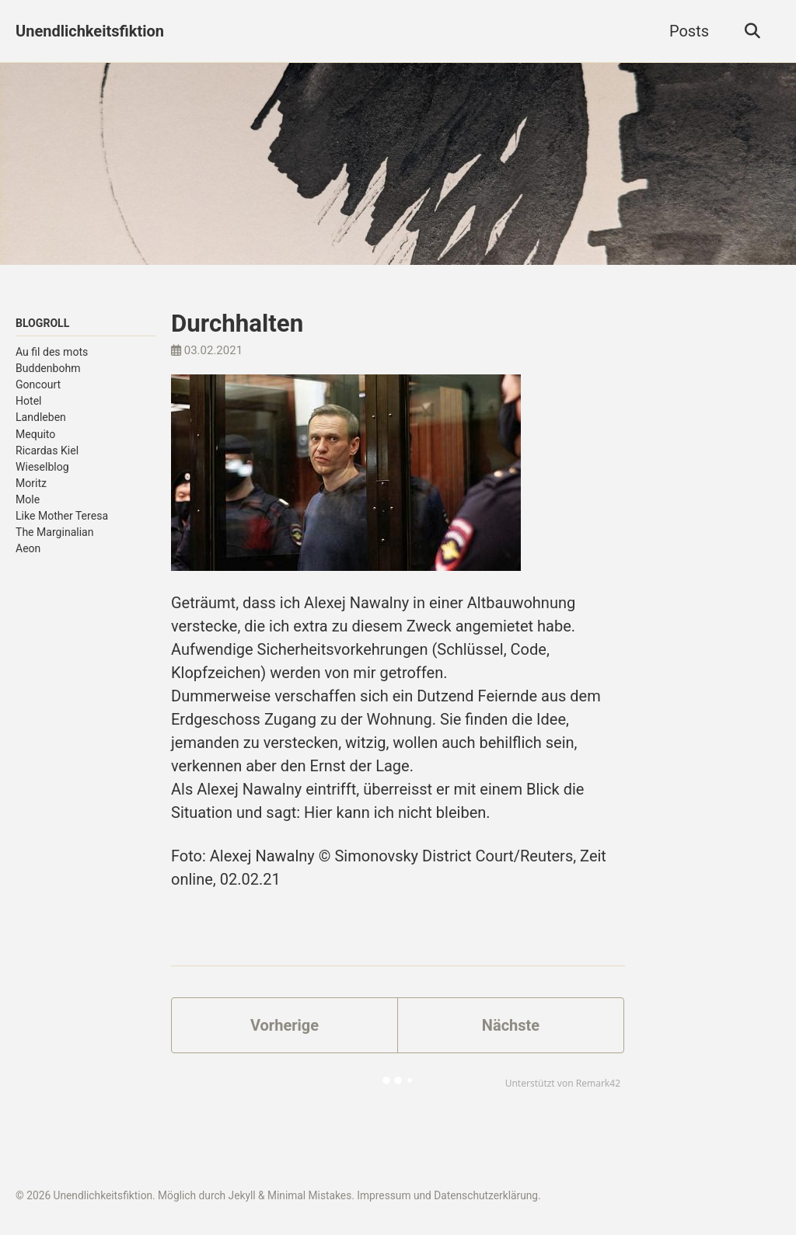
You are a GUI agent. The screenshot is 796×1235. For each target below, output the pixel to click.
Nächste (510, 1025)
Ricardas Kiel (47, 450)
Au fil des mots (52, 352)
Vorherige (284, 1025)
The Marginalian (55, 532)
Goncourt (38, 384)
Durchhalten (237, 323)
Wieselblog (42, 467)
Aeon (28, 548)
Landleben (41, 417)
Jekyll (242, 1195)
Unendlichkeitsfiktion (90, 31)
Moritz (31, 483)
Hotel (29, 401)
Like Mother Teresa (62, 516)
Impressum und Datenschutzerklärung (447, 1195)
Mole (28, 499)
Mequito (35, 434)
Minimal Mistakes (309, 1195)
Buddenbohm (48, 368)
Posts (689, 31)
